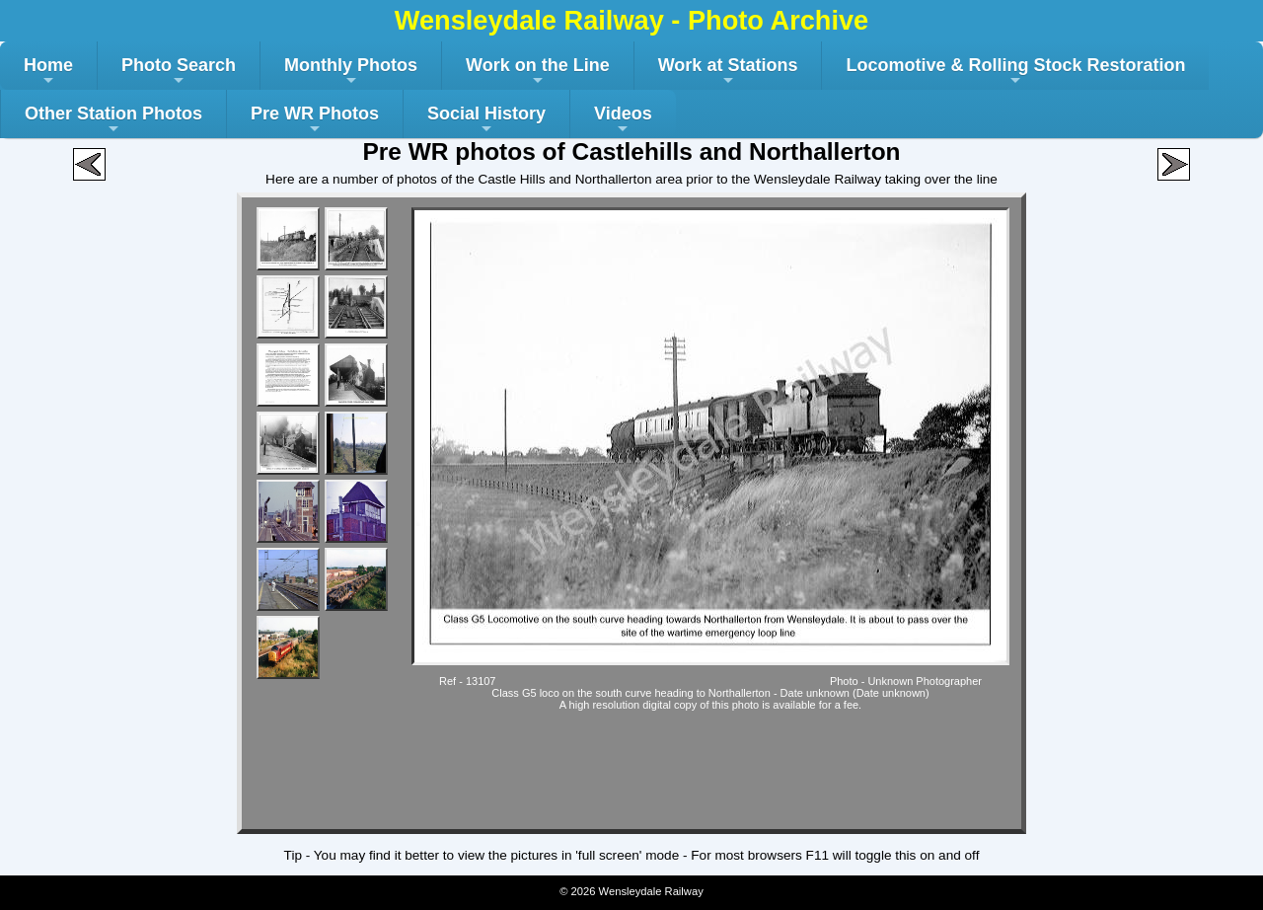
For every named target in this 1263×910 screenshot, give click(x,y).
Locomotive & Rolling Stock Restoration (1015, 72)
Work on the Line (538, 72)
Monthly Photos (350, 72)
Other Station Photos (113, 121)
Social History (486, 121)
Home (48, 72)
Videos (623, 121)
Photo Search (178, 72)
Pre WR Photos (315, 121)
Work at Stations (728, 72)
